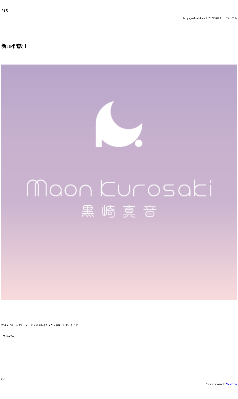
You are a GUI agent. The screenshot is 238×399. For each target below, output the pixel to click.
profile (205, 18)
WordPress (231, 384)
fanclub (198, 18)
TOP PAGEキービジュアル (222, 18)
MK (5, 10)
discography (188, 18)
